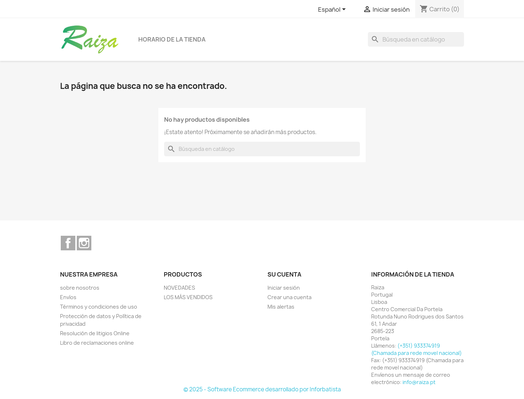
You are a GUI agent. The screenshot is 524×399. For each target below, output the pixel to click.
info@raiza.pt (419, 382)
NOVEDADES (179, 287)
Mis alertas (280, 306)
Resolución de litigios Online (95, 333)
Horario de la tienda (172, 39)
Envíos (68, 297)
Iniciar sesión (283, 287)
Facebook (68, 243)
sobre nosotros (79, 287)
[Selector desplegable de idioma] (333, 9)
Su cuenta (284, 274)
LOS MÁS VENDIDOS (188, 297)
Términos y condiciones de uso (98, 306)
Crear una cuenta (289, 297)
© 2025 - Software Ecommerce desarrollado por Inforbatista (262, 389)
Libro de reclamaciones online (97, 342)
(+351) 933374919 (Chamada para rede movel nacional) (416, 349)
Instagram (84, 243)
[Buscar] (416, 39)
